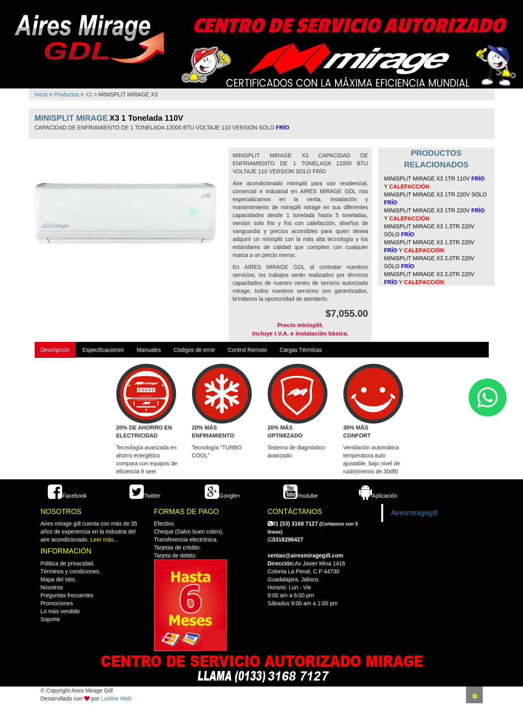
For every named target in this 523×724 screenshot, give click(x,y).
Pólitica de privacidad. (68, 563)
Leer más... (104, 539)
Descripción (55, 350)
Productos (66, 94)
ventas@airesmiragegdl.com (305, 555)
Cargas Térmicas (301, 350)
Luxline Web (116, 698)
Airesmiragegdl (414, 513)
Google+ (222, 495)
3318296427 (286, 539)
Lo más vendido (60, 611)
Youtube (300, 495)
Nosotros (52, 587)
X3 (88, 94)
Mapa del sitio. (58, 579)
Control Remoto (247, 350)
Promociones (57, 603)
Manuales (149, 350)
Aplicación (378, 495)
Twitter (144, 495)
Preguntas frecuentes (67, 595)
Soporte (50, 619)
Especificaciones (103, 350)
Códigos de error (194, 350)
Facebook (67, 495)
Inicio (41, 94)
